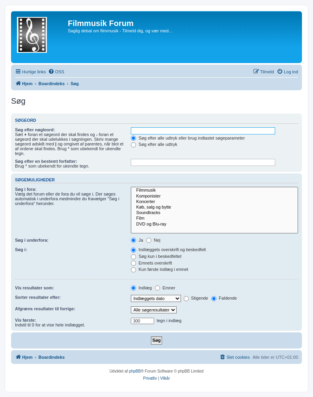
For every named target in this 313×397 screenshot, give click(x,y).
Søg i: (21, 249)
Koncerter (214, 202)
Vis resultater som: (34, 287)
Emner (165, 287)
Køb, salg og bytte (214, 207)
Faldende (224, 298)
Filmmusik (214, 190)
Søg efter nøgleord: (35, 129)
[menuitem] (56, 71)
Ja (137, 240)
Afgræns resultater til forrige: (45, 308)
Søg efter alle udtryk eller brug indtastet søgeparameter (188, 138)
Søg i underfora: (31, 240)
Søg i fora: (25, 189)
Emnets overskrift (151, 263)
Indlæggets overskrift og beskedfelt (168, 249)
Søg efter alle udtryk (154, 144)
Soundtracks (214, 213)
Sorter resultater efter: (38, 297)
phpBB (135, 371)
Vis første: (25, 320)
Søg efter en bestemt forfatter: (46, 161)
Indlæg (141, 287)
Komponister (214, 196)
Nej (153, 240)
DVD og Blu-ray (214, 224)
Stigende (196, 298)
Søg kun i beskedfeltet (156, 256)
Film (214, 218)
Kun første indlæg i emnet (159, 269)
